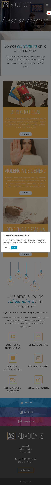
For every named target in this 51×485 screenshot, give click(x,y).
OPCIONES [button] (7, 248)
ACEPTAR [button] (14, 248)
